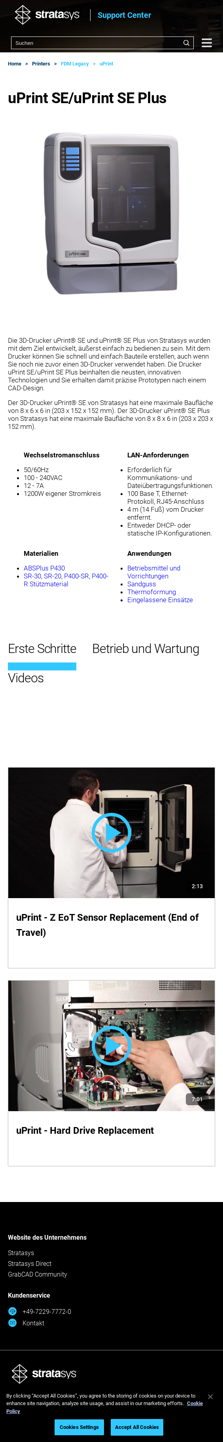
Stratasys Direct (29, 1263)
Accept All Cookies (137, 1427)
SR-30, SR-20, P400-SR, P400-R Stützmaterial (66, 580)
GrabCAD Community (37, 1274)
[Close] (210, 1397)
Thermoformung (151, 592)
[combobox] (102, 43)
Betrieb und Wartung (145, 648)
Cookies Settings (79, 1427)
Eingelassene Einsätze (160, 600)
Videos (25, 677)
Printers (41, 64)
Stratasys (21, 1253)
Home (14, 64)
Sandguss (141, 584)
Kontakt (26, 1323)
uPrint (106, 64)
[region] (111, 1413)
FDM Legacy (75, 64)
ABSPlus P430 (44, 568)
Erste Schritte (42, 648)
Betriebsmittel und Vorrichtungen (153, 572)
